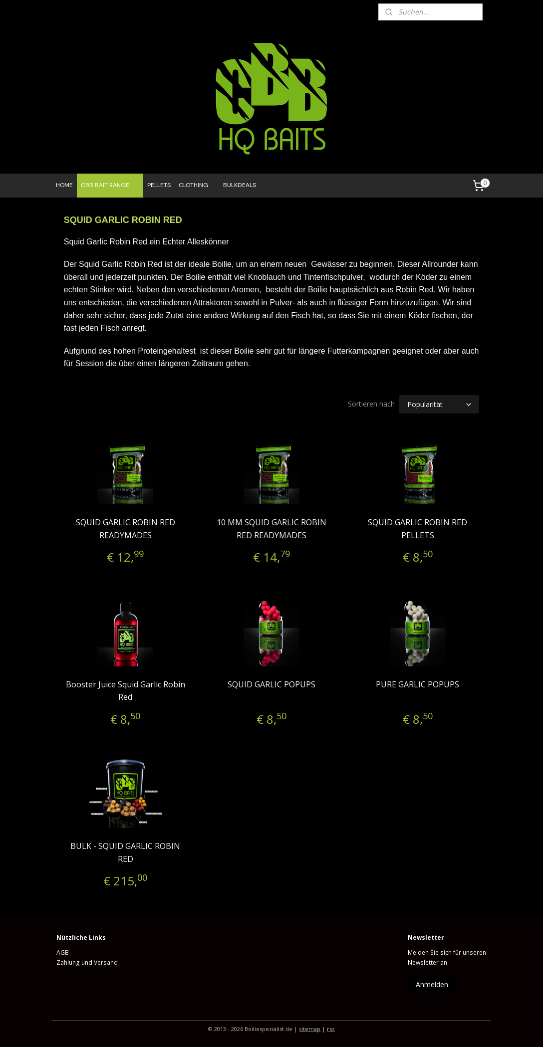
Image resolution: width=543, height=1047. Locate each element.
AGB (62, 952)
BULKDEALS (239, 185)
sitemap (309, 1029)
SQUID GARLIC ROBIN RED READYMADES (125, 529)
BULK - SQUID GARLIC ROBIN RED (125, 852)
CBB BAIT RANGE (110, 185)
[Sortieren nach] (439, 404)
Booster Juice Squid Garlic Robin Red (125, 691)
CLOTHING (193, 185)
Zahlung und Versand (87, 962)
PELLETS (159, 185)
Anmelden (432, 984)
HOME (64, 185)
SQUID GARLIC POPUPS (271, 684)
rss (330, 1029)
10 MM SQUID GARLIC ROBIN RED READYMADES (271, 529)
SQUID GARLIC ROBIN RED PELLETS (417, 529)
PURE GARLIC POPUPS (417, 684)
